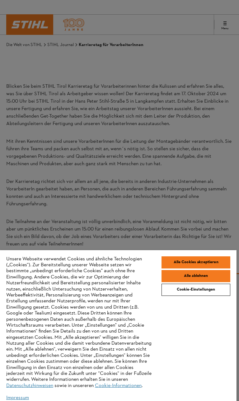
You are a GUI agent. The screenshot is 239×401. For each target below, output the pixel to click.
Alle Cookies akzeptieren (196, 262)
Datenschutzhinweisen (29, 385)
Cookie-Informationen (118, 385)
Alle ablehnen (196, 276)
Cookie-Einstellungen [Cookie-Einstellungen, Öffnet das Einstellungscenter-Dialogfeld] (196, 289)
